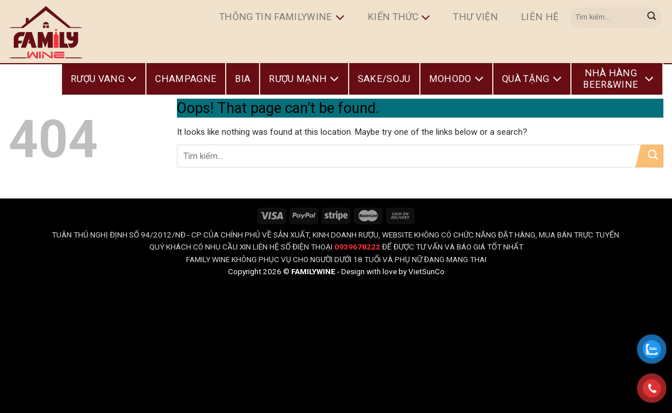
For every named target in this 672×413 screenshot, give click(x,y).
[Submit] (652, 17)
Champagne (186, 78)
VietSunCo (426, 271)
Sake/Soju (384, 78)
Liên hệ (539, 16)
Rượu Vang (104, 79)
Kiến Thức (399, 17)
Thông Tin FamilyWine (282, 17)
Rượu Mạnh (304, 79)
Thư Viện (475, 16)
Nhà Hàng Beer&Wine (618, 79)
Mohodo (456, 79)
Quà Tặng (532, 79)
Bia (242, 78)
